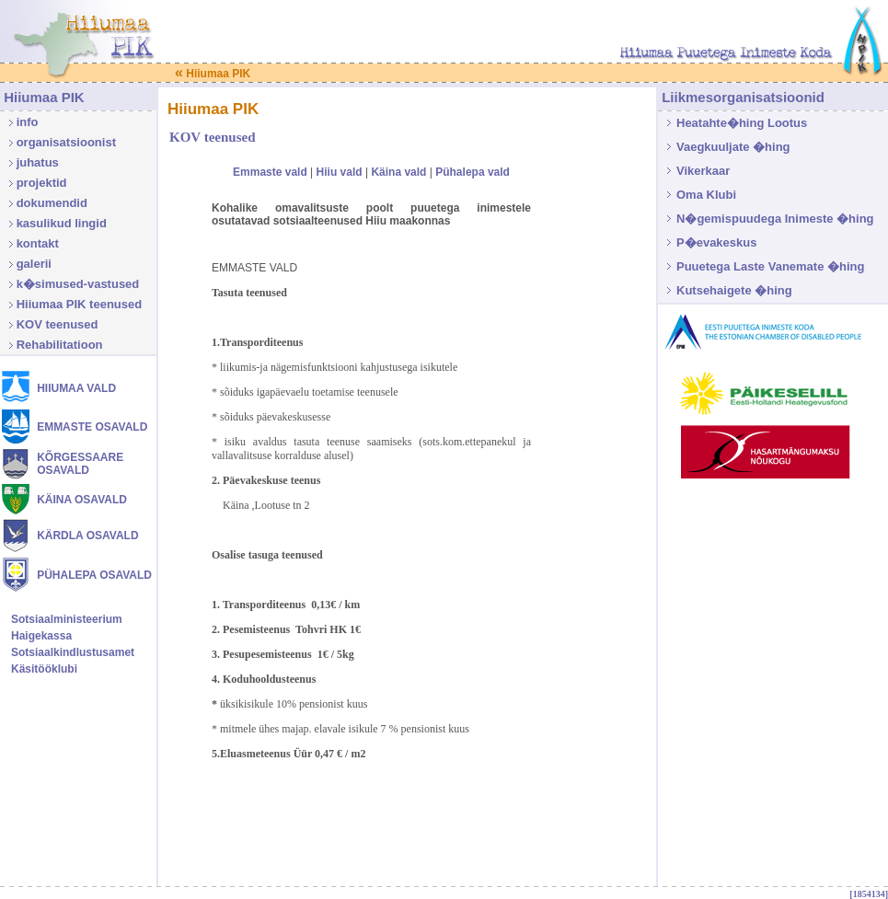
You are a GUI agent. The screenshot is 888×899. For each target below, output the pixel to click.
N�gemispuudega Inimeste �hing (775, 218)
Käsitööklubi (44, 669)
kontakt (38, 243)
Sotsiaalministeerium (66, 619)
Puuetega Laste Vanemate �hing (770, 266)
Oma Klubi (706, 195)
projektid (42, 183)
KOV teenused (57, 324)
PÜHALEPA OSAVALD (94, 575)
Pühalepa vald (472, 172)
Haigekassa (41, 635)
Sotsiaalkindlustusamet (72, 652)
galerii (34, 264)
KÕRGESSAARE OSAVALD (80, 464)
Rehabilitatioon (60, 345)
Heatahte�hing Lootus (741, 123)
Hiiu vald (340, 172)
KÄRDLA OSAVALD (87, 535)
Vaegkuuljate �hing (733, 147)
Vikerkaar (703, 171)
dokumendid (52, 203)
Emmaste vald (270, 172)
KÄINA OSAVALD (82, 499)
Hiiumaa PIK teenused (80, 304)
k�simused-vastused (78, 284)
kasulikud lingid (62, 223)
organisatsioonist (66, 142)
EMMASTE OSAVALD (92, 427)
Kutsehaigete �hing (734, 290)
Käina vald (398, 172)
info (28, 122)
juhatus (38, 162)
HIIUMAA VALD (76, 388)
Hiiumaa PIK (212, 73)
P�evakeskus (716, 242)
